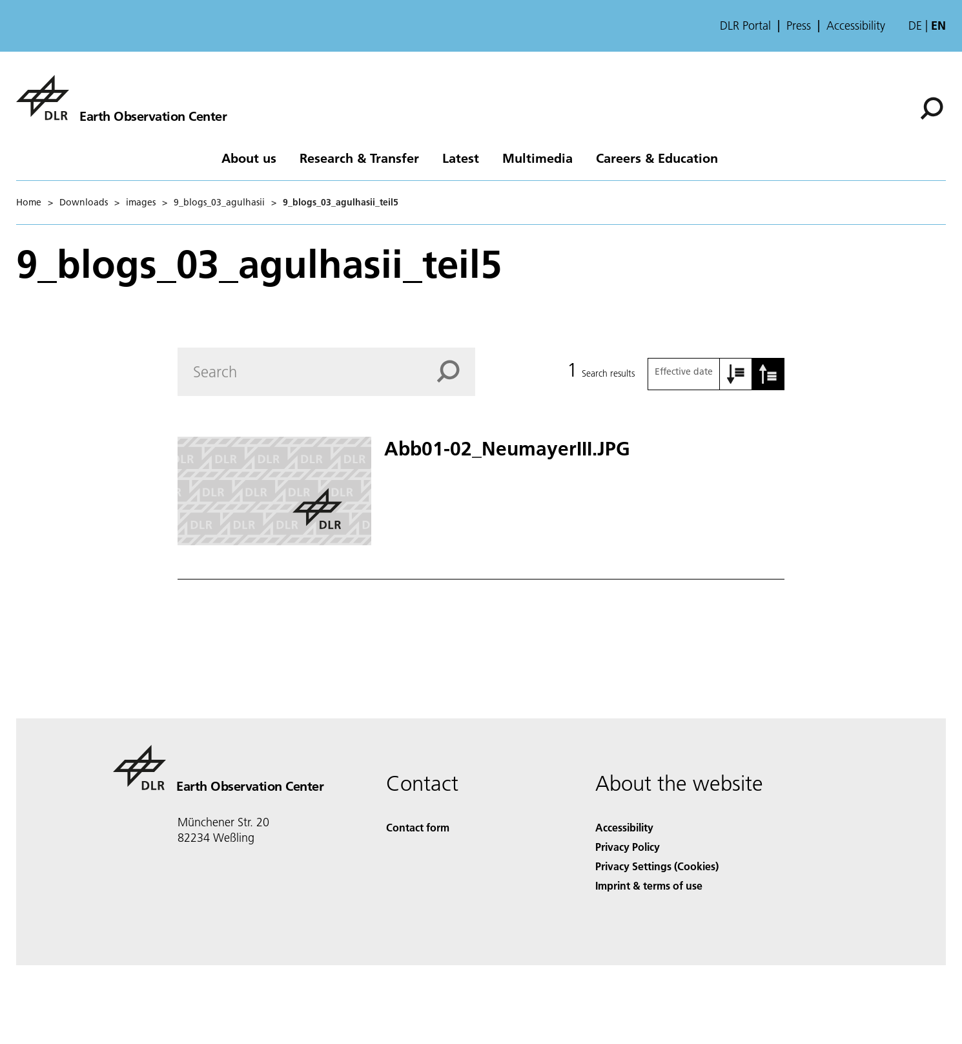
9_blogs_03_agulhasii (219, 202)
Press (798, 26)
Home (28, 202)
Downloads (83, 202)
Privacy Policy (627, 846)
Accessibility (855, 26)
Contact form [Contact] (417, 827)
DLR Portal (745, 26)
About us (248, 157)
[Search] (931, 108)
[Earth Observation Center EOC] (121, 97)
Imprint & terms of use (648, 885)
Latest (460, 157)
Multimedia (537, 157)
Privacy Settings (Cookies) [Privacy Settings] (657, 866)
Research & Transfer (359, 157)
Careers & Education (657, 157)
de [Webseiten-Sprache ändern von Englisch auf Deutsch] (915, 25)
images (141, 202)
